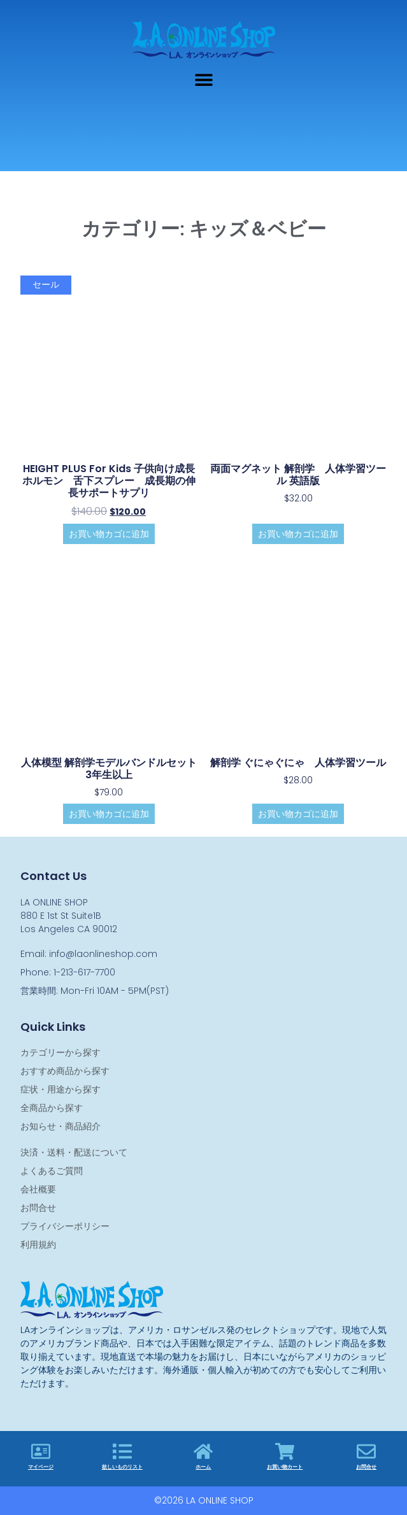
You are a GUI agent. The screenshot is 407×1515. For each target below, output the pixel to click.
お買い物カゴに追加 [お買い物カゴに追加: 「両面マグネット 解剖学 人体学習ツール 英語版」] (298, 533)
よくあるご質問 (51, 1170)
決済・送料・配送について (73, 1152)
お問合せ (38, 1207)
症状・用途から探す (60, 1089)
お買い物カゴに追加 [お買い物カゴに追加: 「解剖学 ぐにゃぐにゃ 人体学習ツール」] (298, 813)
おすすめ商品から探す (65, 1071)
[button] (203, 79)
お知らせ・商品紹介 (60, 1126)
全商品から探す (51, 1107)
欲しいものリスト (122, 1467)
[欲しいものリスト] (122, 1451)
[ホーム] (203, 1451)
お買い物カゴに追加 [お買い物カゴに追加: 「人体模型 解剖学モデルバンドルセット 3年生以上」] (109, 813)
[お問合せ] (366, 1451)
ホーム (203, 1467)
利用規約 (38, 1244)
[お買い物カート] (284, 1451)
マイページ (41, 1467)
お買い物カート (285, 1467)
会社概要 (38, 1189)
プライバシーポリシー (65, 1226)
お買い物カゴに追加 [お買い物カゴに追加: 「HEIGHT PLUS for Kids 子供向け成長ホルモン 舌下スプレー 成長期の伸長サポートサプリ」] (109, 533)
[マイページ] (40, 1451)
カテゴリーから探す (60, 1052)
